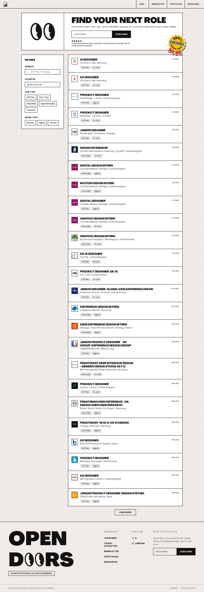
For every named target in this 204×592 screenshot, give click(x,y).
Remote (30, 123)
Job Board (110, 538)
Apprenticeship (48, 103)
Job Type (30, 92)
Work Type (31, 117)
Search (29, 66)
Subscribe (121, 34)
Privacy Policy (188, 588)
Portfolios (176, 4)
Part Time (44, 97)
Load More (125, 512)
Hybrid (42, 123)
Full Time (30, 97)
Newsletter (158, 4)
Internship (31, 103)
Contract (31, 110)
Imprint (174, 588)
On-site (53, 123)
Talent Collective (110, 544)
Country (30, 79)
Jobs (142, 4)
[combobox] (42, 84)
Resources (194, 4)
